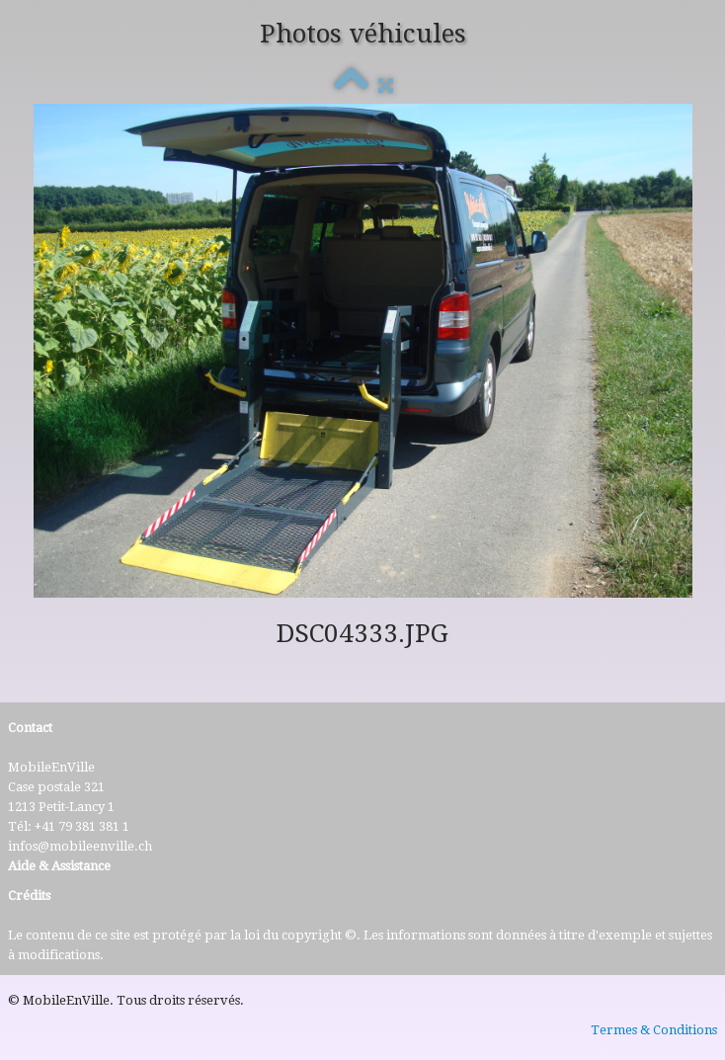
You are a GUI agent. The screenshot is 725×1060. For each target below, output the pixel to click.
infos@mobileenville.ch (80, 846)
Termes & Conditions (654, 1029)
